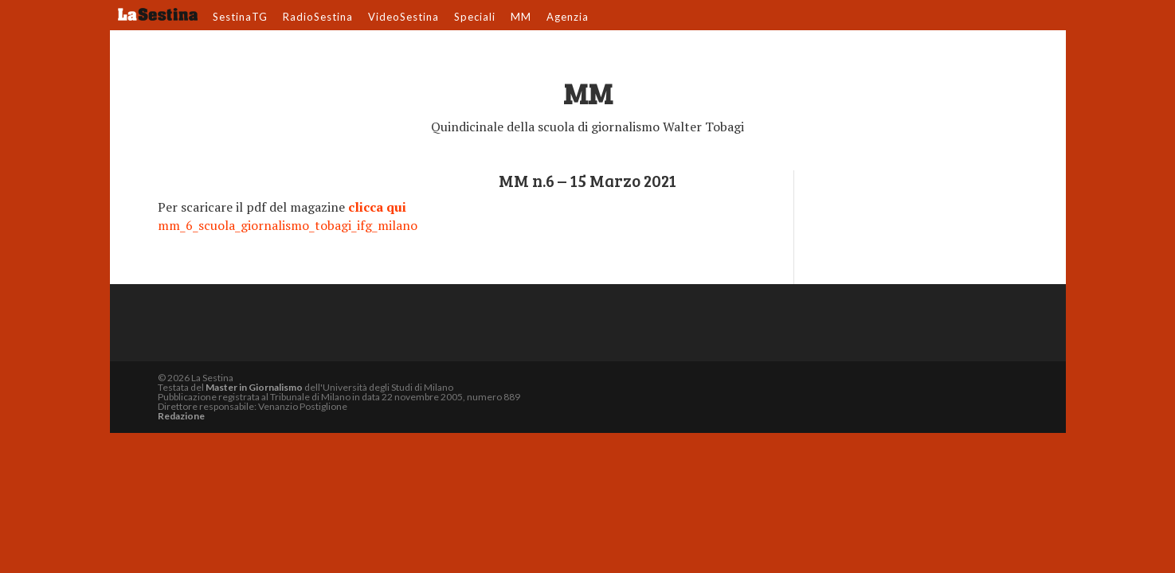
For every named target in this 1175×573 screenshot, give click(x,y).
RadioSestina (318, 17)
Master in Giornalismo (254, 387)
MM (521, 17)
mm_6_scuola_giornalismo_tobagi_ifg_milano (287, 225)
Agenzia (567, 17)
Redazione (181, 416)
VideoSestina (403, 17)
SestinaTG (240, 17)
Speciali (474, 17)
